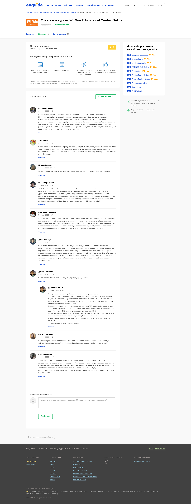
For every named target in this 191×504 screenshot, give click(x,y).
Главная (53, 461)
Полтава (46, 494)
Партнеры (77, 464)
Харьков (55, 491)
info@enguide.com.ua (142, 461)
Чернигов (29, 494)
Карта (52, 467)
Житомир (100, 491)
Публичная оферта (80, 470)
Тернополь (115, 491)
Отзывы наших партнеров (82, 473)
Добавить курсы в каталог (82, 461)
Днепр (40, 491)
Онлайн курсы (55, 476)
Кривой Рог (83, 491)
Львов (34, 491)
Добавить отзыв (106, 97)
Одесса (47, 491)
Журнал (52, 479)
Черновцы (154, 491)
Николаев (74, 491)
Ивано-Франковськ (128, 491)
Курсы (52, 464)
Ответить (41, 133)
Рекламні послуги (79, 479)
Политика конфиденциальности (85, 476)
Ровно (146, 491)
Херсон (139, 491)
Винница (93, 491)
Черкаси (38, 494)
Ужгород (54, 494)
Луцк (107, 491)
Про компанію (78, 467)
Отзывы (53, 473)
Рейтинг (52, 470)
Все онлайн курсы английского (40, 437)
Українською (30, 464)
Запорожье (64, 491)
